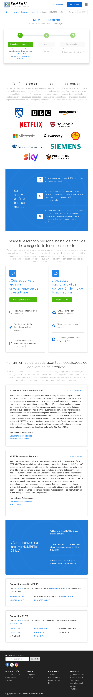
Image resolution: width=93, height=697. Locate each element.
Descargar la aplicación (23, 299)
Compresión (10, 677)
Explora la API (62, 299)
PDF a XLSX (39, 632)
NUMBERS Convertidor (74, 391)
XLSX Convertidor (76, 456)
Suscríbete (35, 659)
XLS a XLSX (39, 636)
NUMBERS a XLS (17, 600)
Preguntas (31, 674)
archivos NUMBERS (57, 588)
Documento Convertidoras (21, 436)
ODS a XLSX (15, 632)
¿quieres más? (20, 53)
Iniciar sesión (58, 4)
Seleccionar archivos (18, 44)
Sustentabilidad (76, 677)
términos (79, 49)
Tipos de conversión (13, 674)
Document (25, 12)
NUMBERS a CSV (17, 596)
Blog (50, 683)
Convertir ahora (72, 44)
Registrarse (74, 4)
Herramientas (54, 680)
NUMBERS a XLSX (42, 600)
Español (82, 12)
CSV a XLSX (15, 628)
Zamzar (20, 588)
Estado (30, 677)
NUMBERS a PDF (66, 596)
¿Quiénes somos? (77, 674)
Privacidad (74, 689)
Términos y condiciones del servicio (76, 683)
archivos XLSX (16, 623)
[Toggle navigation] (86, 4)
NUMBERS (36, 12)
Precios (8, 680)
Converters (14, 12)
